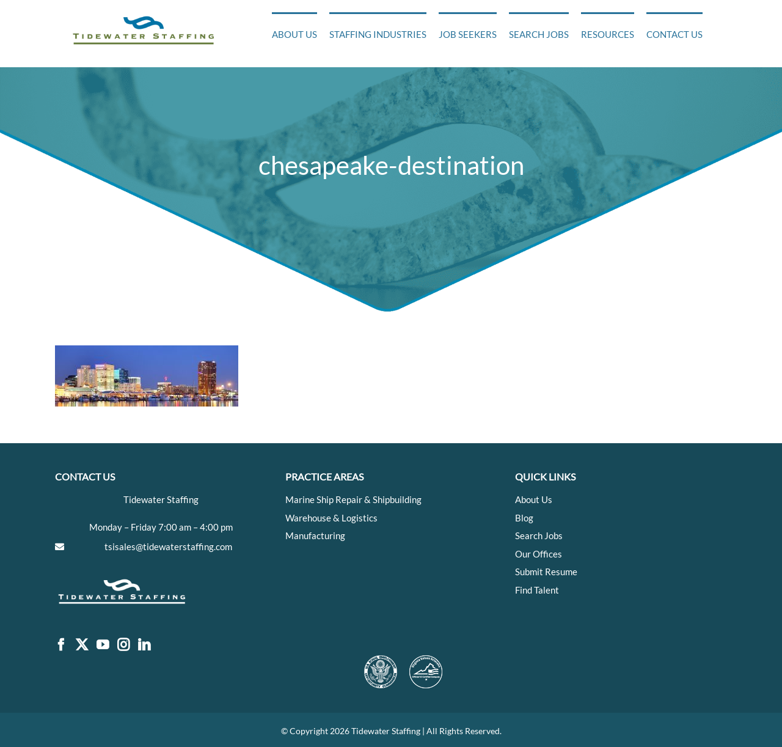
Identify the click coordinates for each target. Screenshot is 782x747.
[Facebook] (61, 645)
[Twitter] (82, 645)
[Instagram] (123, 645)
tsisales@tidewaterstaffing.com (168, 546)
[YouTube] (103, 645)
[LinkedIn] (144, 645)
